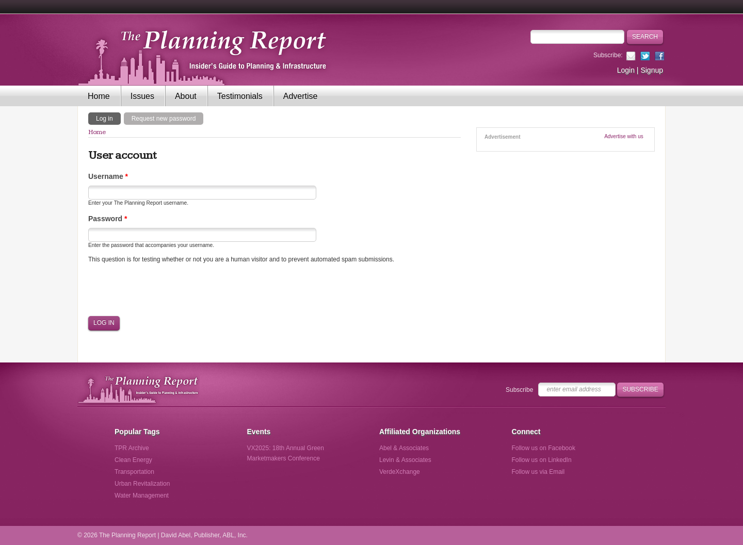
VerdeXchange (399, 471)
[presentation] (166, 290)
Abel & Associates (404, 448)
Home (99, 96)
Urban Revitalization (142, 483)
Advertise (300, 96)
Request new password (164, 118)
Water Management (142, 495)
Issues (142, 96)
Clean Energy (133, 460)
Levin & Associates (405, 460)
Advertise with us (623, 136)
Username (108, 176)
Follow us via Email (538, 471)
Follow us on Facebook (543, 448)
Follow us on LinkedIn (542, 460)
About (186, 96)
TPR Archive (132, 448)
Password (107, 218)
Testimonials (240, 96)
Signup (651, 70)
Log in (108, 118)
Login (626, 70)
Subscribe (519, 389)
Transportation (134, 471)
